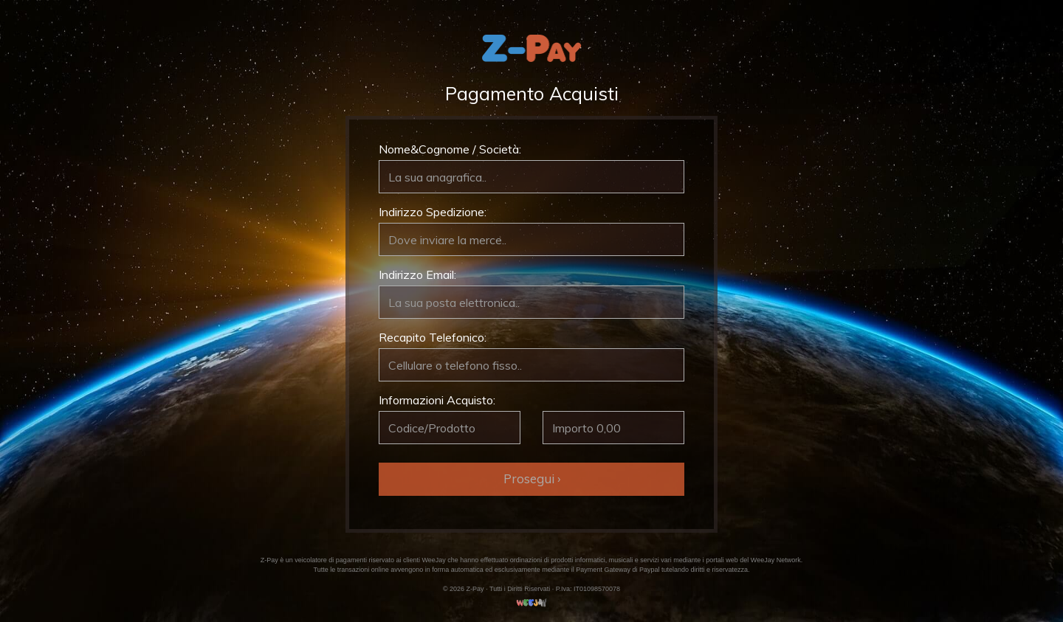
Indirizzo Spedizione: (432, 211)
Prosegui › (531, 478)
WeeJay (433, 560)
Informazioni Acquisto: (437, 400)
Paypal (649, 569)
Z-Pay (269, 560)
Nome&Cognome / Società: (450, 149)
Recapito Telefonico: (432, 337)
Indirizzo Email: (417, 274)
